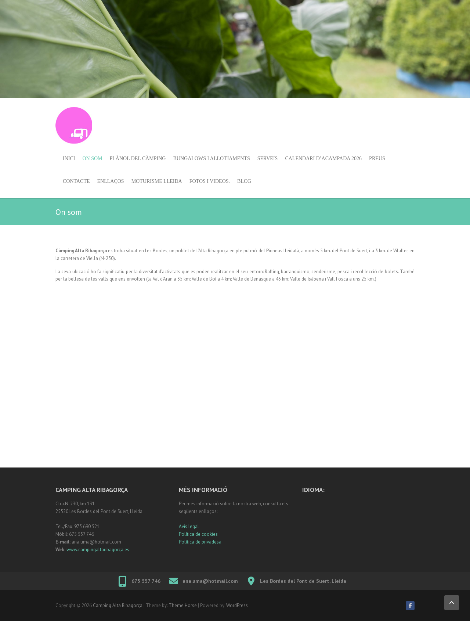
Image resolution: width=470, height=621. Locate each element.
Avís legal (189, 526)
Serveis (267, 158)
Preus (377, 158)
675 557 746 (145, 581)
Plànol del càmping (138, 158)
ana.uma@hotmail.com (210, 581)
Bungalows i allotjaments (211, 158)
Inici (69, 158)
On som (92, 158)
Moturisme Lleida (156, 181)
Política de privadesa (200, 542)
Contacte (76, 181)
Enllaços (110, 181)
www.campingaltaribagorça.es (97, 549)
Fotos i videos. (209, 181)
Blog (244, 181)
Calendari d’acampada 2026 (323, 158)
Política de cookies (198, 534)
